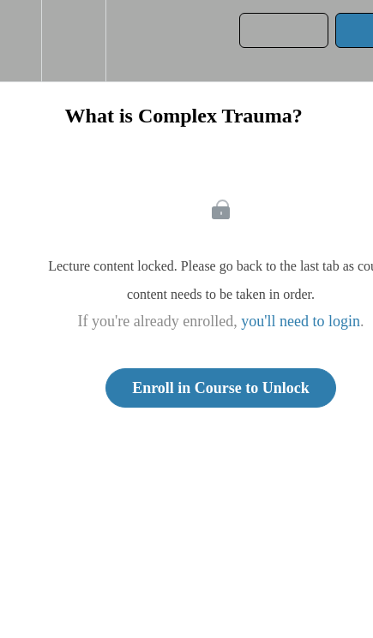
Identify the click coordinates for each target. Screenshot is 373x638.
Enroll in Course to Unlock (221, 388)
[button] (20, 40)
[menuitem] (73, 40)
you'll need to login (300, 321)
